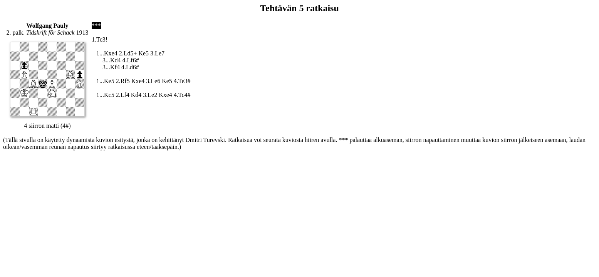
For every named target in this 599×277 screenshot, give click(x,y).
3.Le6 (153, 81)
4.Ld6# (130, 67)
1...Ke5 (105, 81)
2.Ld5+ (128, 53)
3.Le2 (150, 95)
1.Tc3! (99, 39)
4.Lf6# (130, 60)
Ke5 (143, 53)
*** (96, 25)
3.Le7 (157, 53)
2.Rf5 (123, 81)
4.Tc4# (182, 95)
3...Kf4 (111, 67)
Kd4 (136, 95)
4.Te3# (182, 81)
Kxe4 (138, 81)
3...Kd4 (111, 60)
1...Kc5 (105, 95)
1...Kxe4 (106, 53)
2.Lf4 (122, 95)
